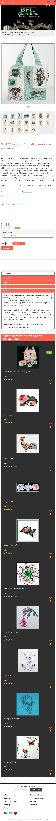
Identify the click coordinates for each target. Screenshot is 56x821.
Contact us (33, 805)
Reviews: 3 (16, 596)
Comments (7, 282)
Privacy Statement (36, 798)
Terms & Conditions (11, 802)
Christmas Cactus (11, 632)
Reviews (6, 291)
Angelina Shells (10, 502)
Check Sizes (27, 192)
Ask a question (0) (7, 148)
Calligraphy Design (11, 719)
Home (4, 32)
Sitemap (7, 805)
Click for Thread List (8, 196)
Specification (7, 278)
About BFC (8, 798)
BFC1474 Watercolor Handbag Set (17, 372)
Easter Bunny (9, 675)
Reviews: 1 (16, 466)
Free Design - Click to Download (12, 204)
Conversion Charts (36, 795)
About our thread (10, 795)
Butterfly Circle (10, 762)
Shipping (33, 802)
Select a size (7, 232)
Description (7, 273)
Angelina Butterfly (11, 545)
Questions (6, 286)
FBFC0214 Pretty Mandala (14, 589)
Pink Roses (8, 415)
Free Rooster (9, 458)
